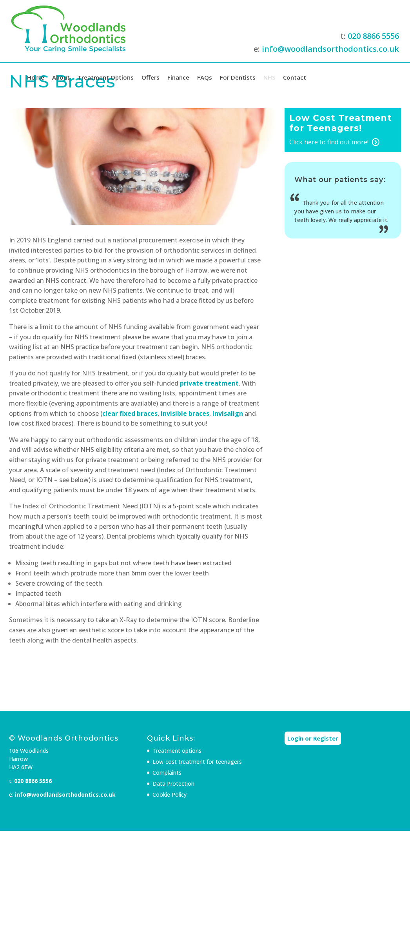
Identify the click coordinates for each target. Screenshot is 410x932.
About (61, 77)
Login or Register (312, 738)
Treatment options (176, 750)
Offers (151, 77)
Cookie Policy (169, 794)
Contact (294, 77)
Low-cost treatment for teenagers (197, 761)
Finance (178, 77)
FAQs (204, 77)
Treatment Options (106, 77)
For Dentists (238, 77)
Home (35, 77)
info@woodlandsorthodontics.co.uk (330, 49)
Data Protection (173, 783)
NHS (269, 77)
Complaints (166, 772)
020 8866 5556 (373, 36)
